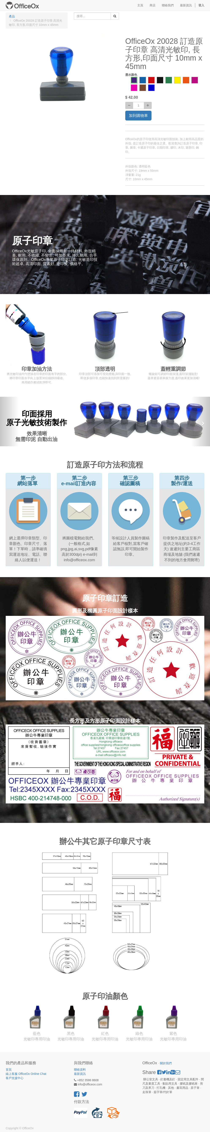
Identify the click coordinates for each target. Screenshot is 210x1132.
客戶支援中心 (14, 1078)
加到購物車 (138, 115)
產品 (12, 16)
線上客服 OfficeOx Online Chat (26, 1073)
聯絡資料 (80, 1069)
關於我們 (166, 1063)
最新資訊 (80, 1073)
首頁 (9, 1069)
